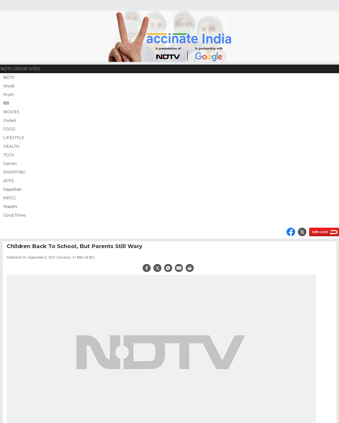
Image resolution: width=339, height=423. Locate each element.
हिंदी (6, 103)
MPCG (9, 198)
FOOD (9, 129)
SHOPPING (14, 172)
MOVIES (11, 112)
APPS (8, 180)
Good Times (14, 215)
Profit (8, 94)
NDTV (9, 77)
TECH (8, 155)
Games (10, 163)
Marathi (10, 206)
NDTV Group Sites (20, 68)
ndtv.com (320, 232)
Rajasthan (12, 189)
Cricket (9, 120)
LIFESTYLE (13, 137)
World (8, 86)
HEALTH (11, 146)
